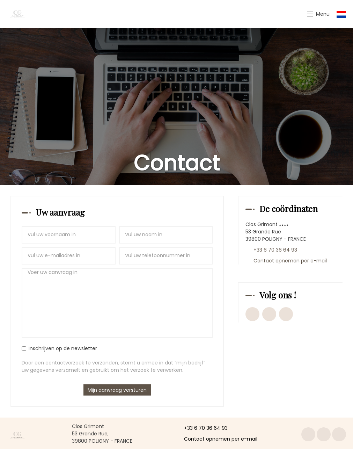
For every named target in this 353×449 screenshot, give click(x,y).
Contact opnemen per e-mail (216, 438)
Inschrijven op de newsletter (59, 348)
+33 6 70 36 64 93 (202, 428)
